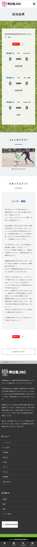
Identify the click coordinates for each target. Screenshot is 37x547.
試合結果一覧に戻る (19, 351)
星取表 (5, 499)
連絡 (4, 509)
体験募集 (5, 477)
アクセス (5, 472)
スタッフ (5, 467)
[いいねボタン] (16, 44)
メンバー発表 (7, 514)
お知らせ (5, 457)
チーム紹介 (6, 447)
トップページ (7, 442)
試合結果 (5, 452)
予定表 (5, 462)
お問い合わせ (7, 481)
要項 (4, 504)
